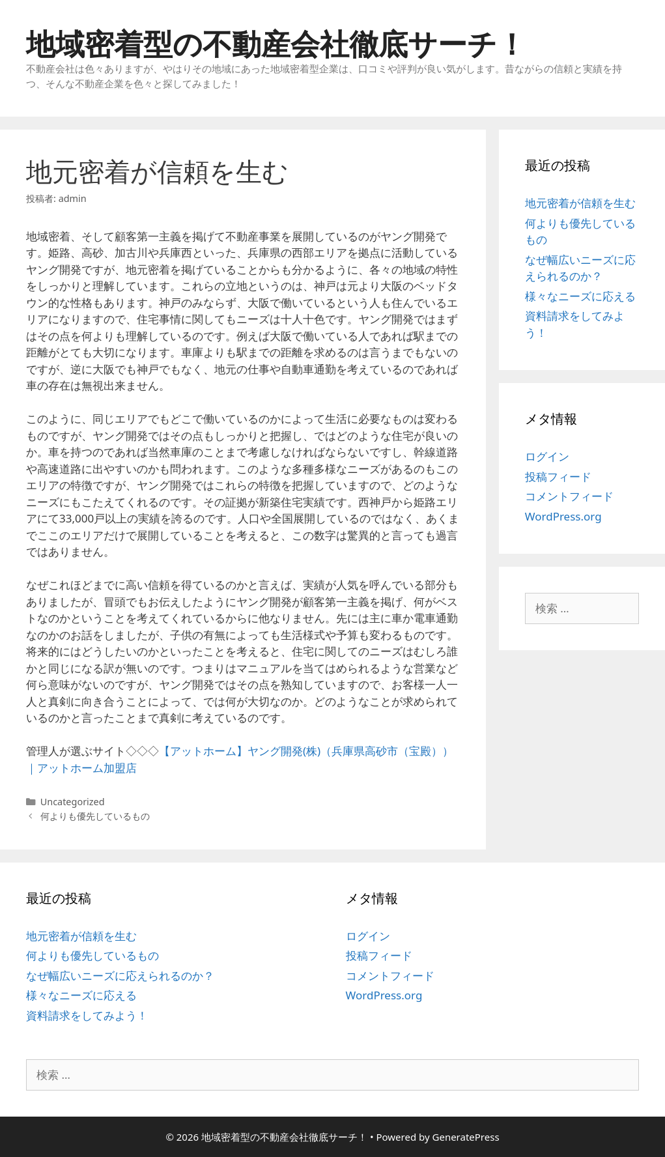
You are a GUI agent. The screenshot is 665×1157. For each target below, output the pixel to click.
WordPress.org (563, 516)
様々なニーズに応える (580, 296)
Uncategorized (72, 801)
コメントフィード (569, 496)
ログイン (547, 456)
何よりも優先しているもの (95, 816)
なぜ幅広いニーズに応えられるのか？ (120, 975)
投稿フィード (558, 476)
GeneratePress (466, 1136)
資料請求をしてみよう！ (87, 1015)
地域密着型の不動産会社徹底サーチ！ (276, 43)
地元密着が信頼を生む (580, 202)
